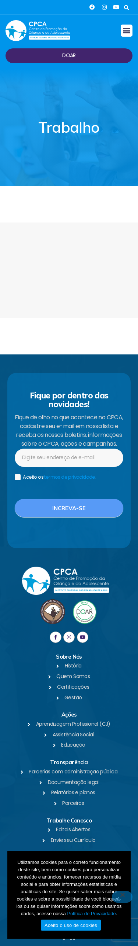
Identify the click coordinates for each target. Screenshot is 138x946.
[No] (122, 897)
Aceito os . (55, 477)
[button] (126, 8)
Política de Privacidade (91, 913)
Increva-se (69, 508)
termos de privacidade (69, 477)
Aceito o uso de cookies (71, 925)
